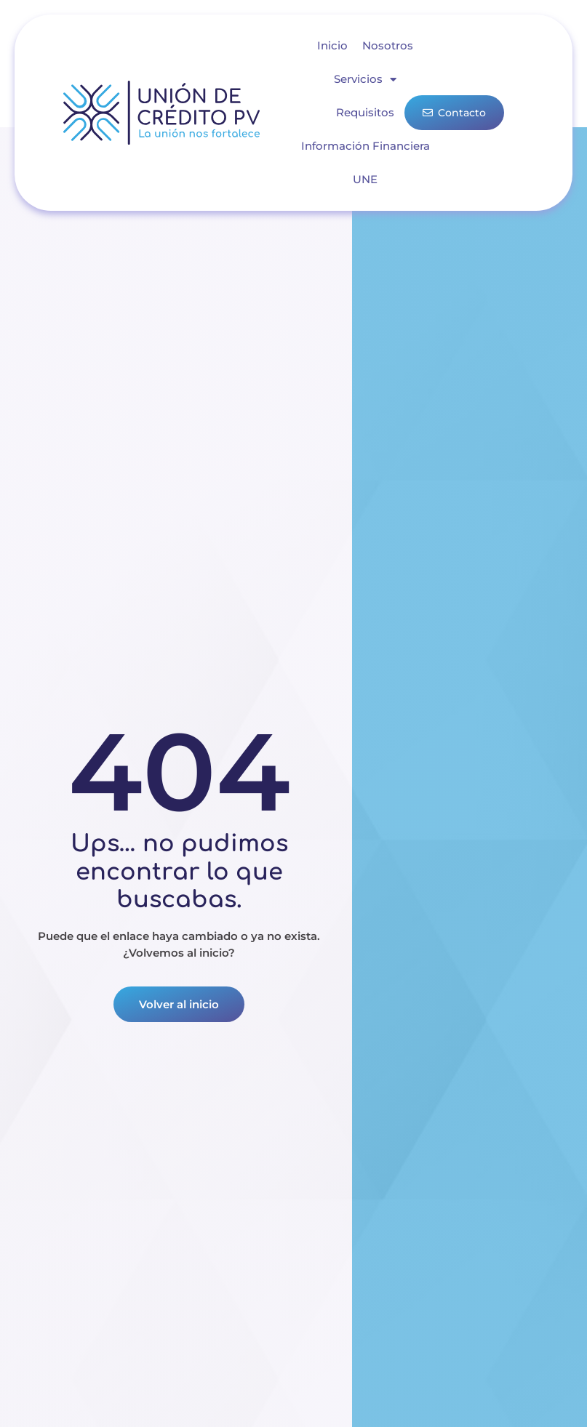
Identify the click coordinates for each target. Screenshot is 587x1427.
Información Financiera (365, 146)
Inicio (332, 45)
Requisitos (365, 112)
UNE (365, 179)
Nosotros (387, 45)
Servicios (365, 79)
